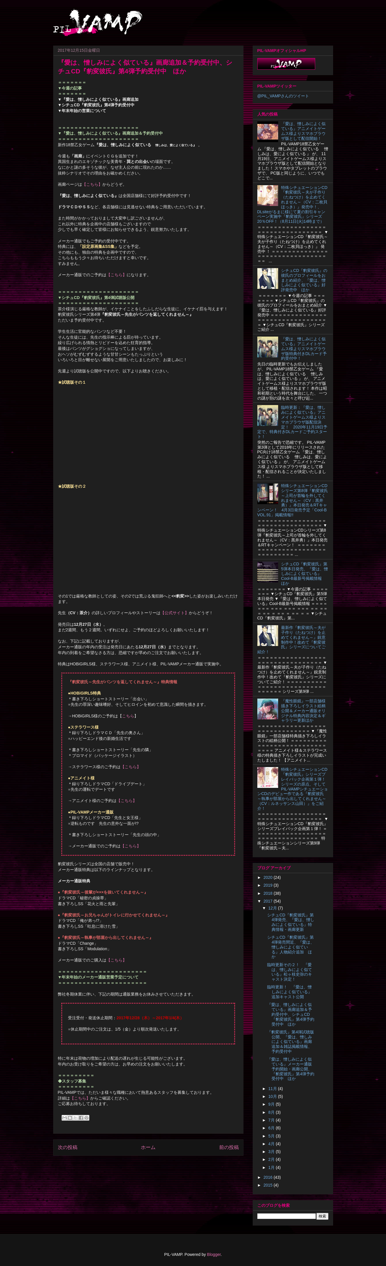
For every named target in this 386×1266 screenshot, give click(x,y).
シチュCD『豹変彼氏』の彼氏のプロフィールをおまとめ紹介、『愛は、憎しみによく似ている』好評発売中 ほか (304, 280)
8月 (272, 1112)
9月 (272, 1104)
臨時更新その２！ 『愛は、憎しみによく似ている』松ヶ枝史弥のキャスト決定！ (289, 971)
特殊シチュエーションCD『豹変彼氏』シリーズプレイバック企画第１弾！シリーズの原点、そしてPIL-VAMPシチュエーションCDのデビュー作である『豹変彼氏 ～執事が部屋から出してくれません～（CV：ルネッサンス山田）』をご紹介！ (292, 788)
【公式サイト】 (174, 612)
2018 (268, 893)
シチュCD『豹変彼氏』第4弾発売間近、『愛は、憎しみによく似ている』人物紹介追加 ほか (290, 947)
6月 (272, 1128)
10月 (273, 1096)
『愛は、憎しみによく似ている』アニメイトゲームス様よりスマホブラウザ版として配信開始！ (303, 130)
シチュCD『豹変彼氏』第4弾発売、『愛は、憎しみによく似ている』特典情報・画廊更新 (290, 922)
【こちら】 (92, 184)
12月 (273, 908)
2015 (268, 1185)
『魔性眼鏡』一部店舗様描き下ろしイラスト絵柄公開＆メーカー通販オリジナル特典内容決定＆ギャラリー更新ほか (303, 711)
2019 (268, 885)
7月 (272, 1120)
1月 (272, 1167)
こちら (128, 716)
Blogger (214, 1254)
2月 (272, 1159)
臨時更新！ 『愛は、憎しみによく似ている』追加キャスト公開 (289, 992)
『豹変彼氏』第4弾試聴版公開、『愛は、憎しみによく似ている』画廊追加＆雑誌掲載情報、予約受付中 (290, 1042)
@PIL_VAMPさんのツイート (283, 96)
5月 (272, 1136)
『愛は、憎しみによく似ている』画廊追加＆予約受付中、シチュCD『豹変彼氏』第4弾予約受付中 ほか (290, 1014)
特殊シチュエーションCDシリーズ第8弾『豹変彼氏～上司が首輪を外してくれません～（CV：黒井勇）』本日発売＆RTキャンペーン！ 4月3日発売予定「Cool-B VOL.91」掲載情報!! (292, 500)
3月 (272, 1151)
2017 (268, 901)
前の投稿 (229, 1147)
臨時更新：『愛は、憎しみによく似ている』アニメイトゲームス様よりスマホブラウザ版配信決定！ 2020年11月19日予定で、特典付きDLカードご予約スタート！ (292, 422)
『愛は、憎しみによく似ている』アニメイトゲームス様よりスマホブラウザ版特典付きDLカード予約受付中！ (304, 349)
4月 (272, 1143)
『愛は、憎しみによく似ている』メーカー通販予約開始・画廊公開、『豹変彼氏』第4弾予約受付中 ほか (290, 1069)
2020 (268, 877)
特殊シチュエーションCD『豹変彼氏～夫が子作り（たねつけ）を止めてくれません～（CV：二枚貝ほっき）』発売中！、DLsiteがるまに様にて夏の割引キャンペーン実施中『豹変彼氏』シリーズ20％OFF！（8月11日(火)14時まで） (292, 204)
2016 (268, 1177)
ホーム (148, 1147)
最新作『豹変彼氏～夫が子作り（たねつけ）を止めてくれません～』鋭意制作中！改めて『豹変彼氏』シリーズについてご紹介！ (291, 639)
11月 (273, 1088)
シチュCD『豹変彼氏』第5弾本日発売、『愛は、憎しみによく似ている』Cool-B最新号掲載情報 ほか (304, 574)
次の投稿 (67, 1147)
